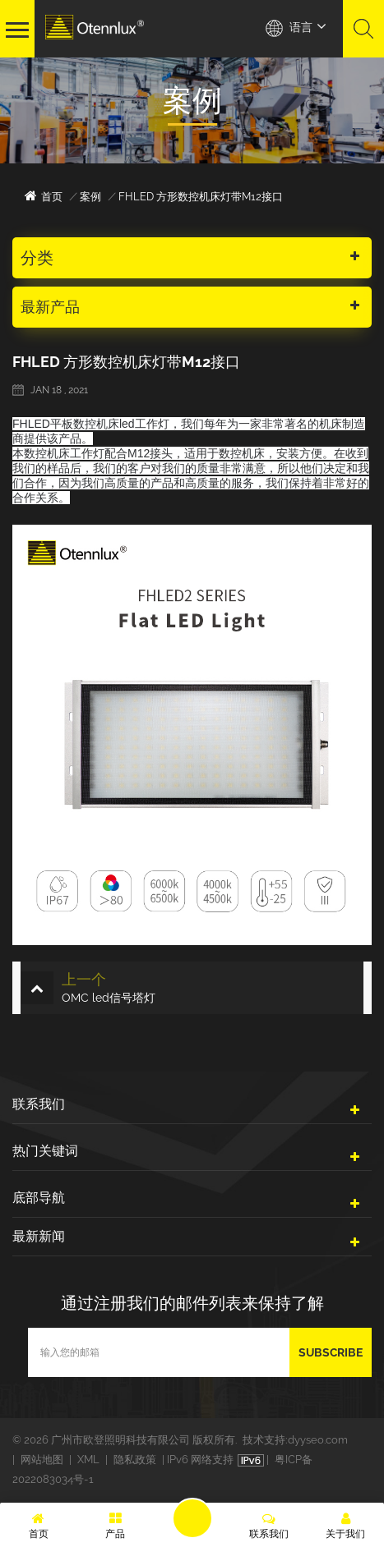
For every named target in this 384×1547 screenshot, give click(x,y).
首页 (43, 196)
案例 (90, 197)
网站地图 (42, 1459)
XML (88, 1459)
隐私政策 (134, 1459)
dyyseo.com (318, 1440)
